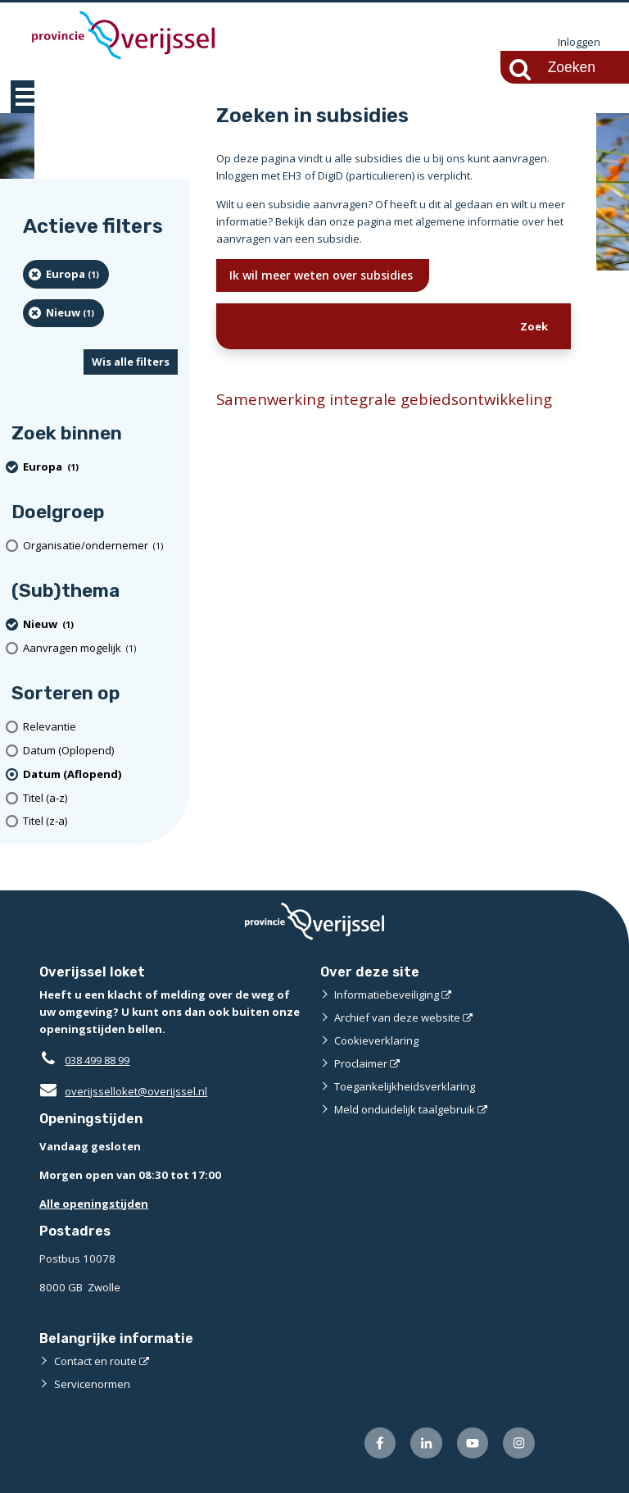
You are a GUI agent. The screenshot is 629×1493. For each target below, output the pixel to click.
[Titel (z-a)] (100, 822)
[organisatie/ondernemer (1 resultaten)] (100, 546)
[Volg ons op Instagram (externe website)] (519, 1443)
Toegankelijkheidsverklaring (404, 1086)
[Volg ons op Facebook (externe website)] (380, 1443)
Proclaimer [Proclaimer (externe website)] (360, 1063)
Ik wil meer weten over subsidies (322, 275)
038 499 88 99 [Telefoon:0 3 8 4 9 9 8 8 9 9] (101, 1060)
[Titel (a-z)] (100, 798)
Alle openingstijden (93, 1203)
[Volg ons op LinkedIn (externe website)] (426, 1443)
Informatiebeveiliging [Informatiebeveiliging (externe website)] (386, 994)
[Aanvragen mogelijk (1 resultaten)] (100, 648)
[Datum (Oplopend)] (100, 750)
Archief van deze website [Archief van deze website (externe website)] (397, 1017)
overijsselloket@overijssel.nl (123, 1091)
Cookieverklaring (376, 1040)
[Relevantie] (100, 727)
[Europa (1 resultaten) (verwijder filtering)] (66, 275)
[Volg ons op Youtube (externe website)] (473, 1443)
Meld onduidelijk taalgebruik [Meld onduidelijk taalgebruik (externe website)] (404, 1109)
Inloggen (579, 42)
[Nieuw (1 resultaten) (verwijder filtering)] (63, 313)
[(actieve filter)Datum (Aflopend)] (100, 774)
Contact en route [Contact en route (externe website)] (95, 1361)
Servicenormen (92, 1384)
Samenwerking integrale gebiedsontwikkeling (384, 399)
